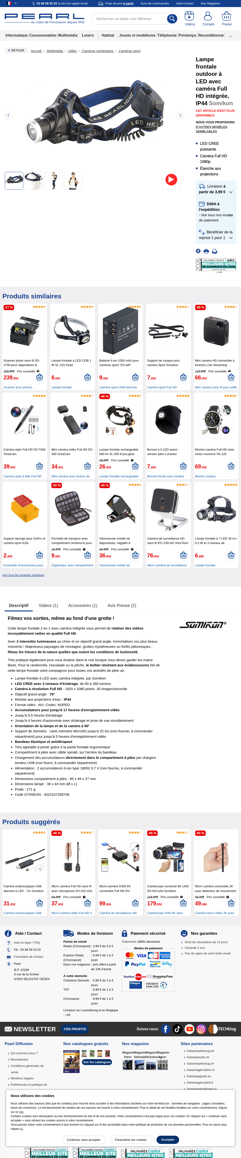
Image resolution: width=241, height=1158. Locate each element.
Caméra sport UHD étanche (118, 387)
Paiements (141, 941)
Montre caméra (205, 476)
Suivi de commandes (155, 3)
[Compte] (208, 18)
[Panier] (227, 18)
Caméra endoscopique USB (22, 913)
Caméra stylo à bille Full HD (22, 476)
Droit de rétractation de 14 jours (206, 942)
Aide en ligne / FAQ (27, 942)
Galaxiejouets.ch (198, 1057)
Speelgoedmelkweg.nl (202, 1089)
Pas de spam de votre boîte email (208, 953)
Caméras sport (129, 51)
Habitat (108, 35)
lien (21, 1112)
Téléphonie (167, 35)
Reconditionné (211, 35)
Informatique (16, 35)
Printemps (187, 35)
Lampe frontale (61, 387)
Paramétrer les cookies (131, 1140)
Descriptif (18, 605)
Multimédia (67, 35)
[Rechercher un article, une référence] (135, 19)
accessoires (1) (82, 605)
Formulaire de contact (28, 956)
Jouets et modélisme (137, 35)
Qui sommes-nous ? (24, 1053)
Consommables (42, 35)
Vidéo (72, 51)
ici (21, 1129)
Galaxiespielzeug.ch (200, 1063)
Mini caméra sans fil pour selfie (216, 387)
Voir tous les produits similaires (23, 575)
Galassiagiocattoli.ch (201, 1070)
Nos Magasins (210, 3)
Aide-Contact (185, 3)
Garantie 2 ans (195, 948)
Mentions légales (22, 1078)
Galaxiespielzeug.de (200, 1051)
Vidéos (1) (48, 605)
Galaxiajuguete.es (199, 1076)
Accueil (36, 51)
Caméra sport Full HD (162, 387)
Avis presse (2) (122, 605)
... (230, 35)
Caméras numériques (97, 51)
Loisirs (88, 35)
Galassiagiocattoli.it (200, 1082)
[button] (216, 189)
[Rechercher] (172, 18)
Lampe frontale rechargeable (118, 476)
